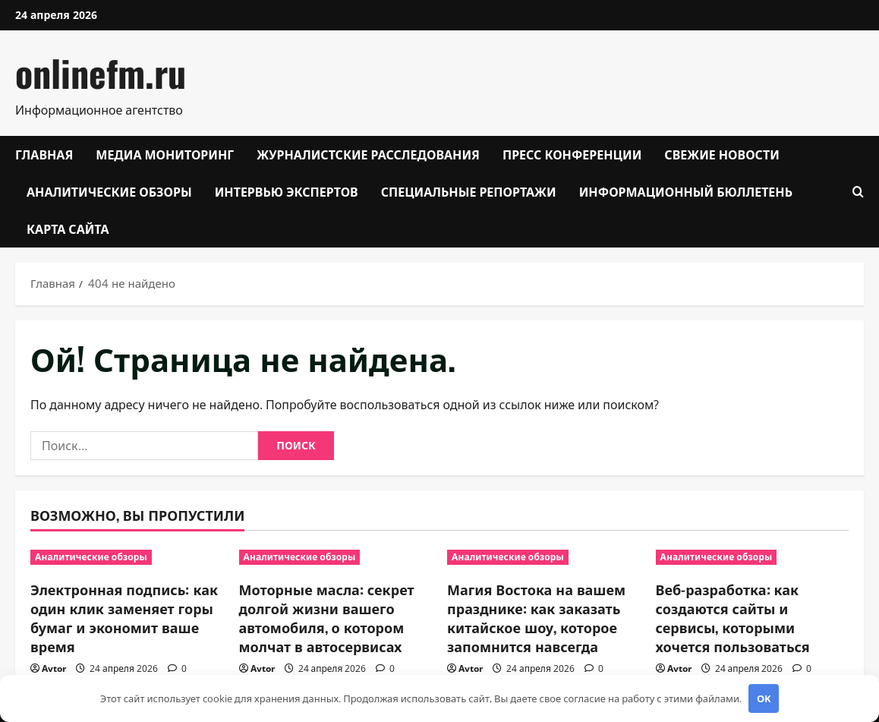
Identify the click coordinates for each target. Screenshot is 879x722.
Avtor (54, 668)
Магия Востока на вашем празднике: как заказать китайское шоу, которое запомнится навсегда (536, 618)
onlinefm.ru (100, 72)
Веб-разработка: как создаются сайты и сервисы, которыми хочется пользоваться (733, 618)
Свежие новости (721, 154)
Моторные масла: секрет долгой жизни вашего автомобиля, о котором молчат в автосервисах (326, 618)
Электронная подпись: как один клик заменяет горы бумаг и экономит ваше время (124, 618)
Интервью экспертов (286, 191)
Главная (44, 154)
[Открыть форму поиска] (858, 192)
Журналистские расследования (368, 154)
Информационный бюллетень (685, 191)
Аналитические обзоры (109, 191)
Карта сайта (68, 228)
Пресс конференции (572, 154)
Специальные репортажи (468, 191)
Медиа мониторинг (165, 154)
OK (764, 698)
